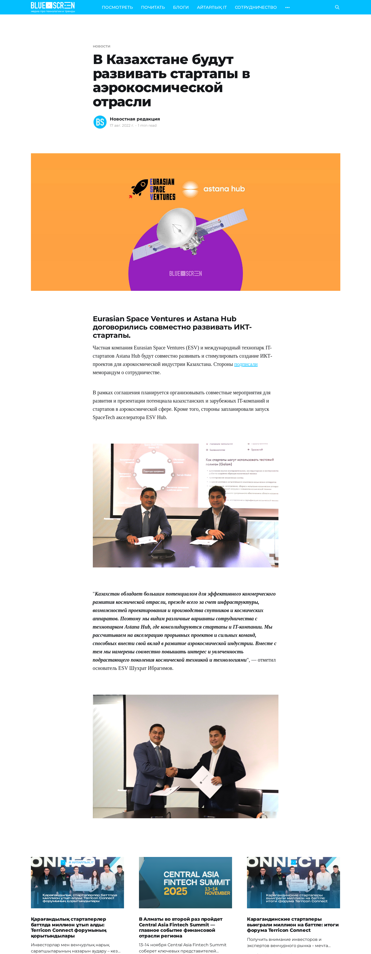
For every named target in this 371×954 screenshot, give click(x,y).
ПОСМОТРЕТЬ (117, 7)
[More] (287, 7)
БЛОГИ (181, 7)
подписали (246, 364)
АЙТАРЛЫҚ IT (212, 7)
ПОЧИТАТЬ (153, 7)
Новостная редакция (135, 119)
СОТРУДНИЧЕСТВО (256, 7)
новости (101, 46)
